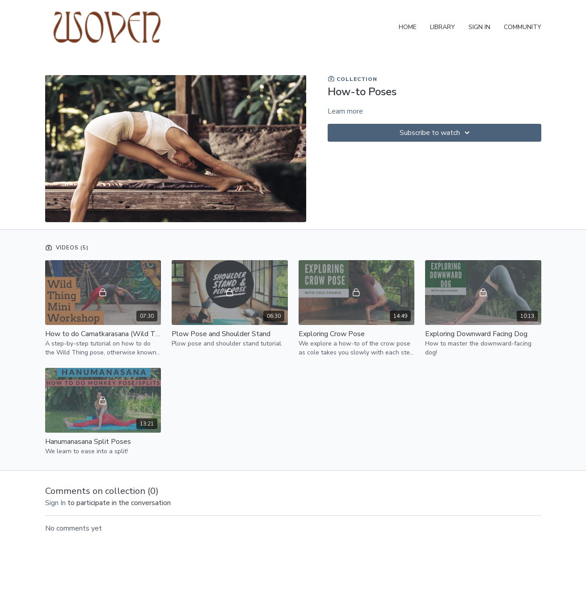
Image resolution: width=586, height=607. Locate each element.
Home (408, 27)
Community (522, 27)
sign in (55, 503)
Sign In (479, 27)
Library (442, 27)
